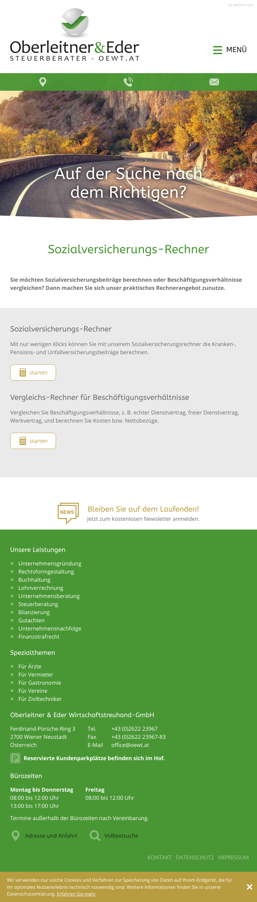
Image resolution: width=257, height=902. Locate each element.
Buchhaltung (34, 579)
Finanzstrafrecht (38, 636)
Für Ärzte (29, 666)
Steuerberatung (38, 604)
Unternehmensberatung (49, 596)
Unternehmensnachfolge (49, 628)
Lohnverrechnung (40, 588)
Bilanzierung (34, 612)
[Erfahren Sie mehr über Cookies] (76, 893)
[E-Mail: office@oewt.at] (214, 82)
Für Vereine (33, 690)
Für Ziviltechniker (40, 699)
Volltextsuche (114, 835)
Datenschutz (195, 857)
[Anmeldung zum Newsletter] (128, 516)
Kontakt (159, 857)
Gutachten (31, 620)
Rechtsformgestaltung (46, 571)
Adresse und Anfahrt (43, 835)
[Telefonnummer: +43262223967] (134, 729)
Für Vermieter (35, 674)
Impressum (233, 857)
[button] (230, 50)
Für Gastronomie (39, 682)
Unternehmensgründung (49, 563)
